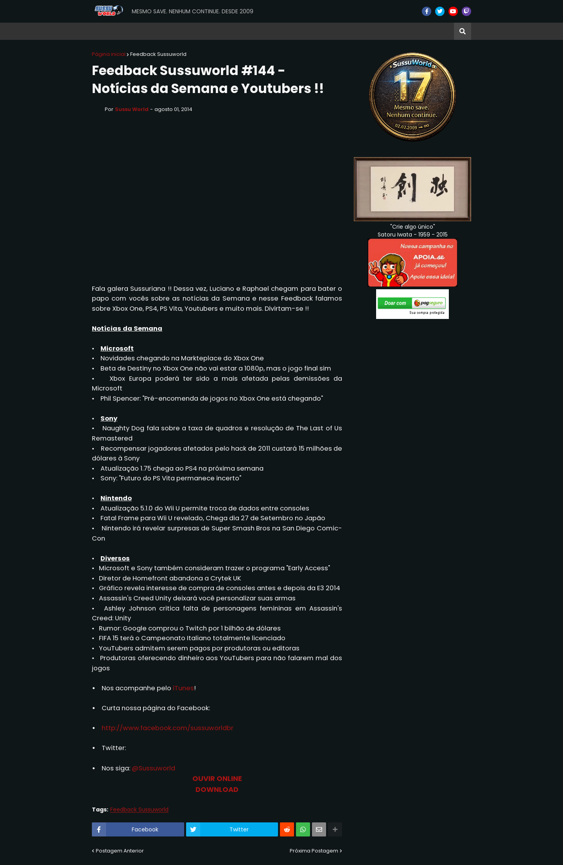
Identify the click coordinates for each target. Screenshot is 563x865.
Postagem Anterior (120, 850)
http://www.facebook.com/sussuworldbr (167, 728)
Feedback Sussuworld (158, 54)
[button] (462, 31)
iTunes (183, 688)
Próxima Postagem (314, 850)
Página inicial (109, 54)
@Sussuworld (153, 768)
